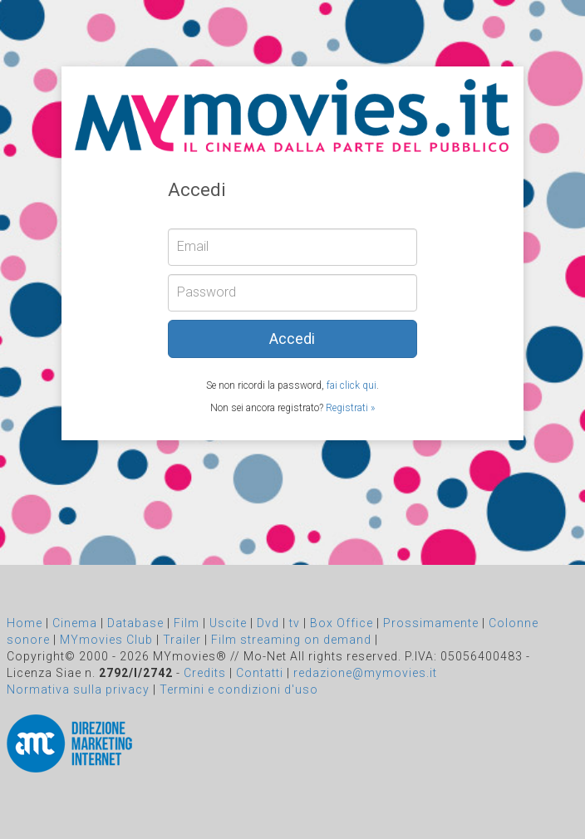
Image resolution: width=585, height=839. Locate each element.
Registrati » (350, 408)
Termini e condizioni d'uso (239, 689)
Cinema (74, 623)
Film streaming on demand (291, 639)
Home (24, 623)
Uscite (228, 623)
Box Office (341, 623)
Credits (205, 673)
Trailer (182, 639)
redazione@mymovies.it (365, 673)
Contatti (259, 673)
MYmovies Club (106, 639)
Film (186, 623)
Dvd (268, 623)
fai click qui (351, 385)
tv (294, 623)
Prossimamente (431, 623)
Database (135, 623)
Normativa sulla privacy (78, 689)
